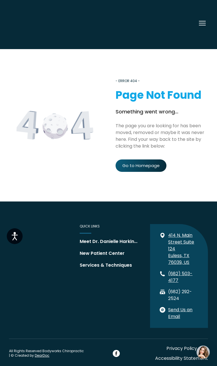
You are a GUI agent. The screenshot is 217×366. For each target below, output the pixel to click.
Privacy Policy (181, 348)
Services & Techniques (106, 265)
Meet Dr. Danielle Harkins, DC (110, 241)
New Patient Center (102, 253)
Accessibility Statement (181, 358)
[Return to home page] (27, 23)
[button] (141, 165)
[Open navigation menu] (202, 23)
